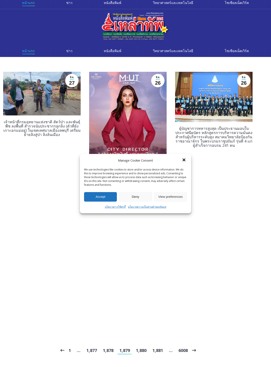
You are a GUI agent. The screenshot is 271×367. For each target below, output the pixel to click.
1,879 (124, 350)
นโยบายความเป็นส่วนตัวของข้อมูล (147, 207)
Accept (100, 196)
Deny (135, 196)
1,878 (108, 350)
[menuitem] (28, 51)
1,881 (157, 350)
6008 (183, 350)
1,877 (91, 350)
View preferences (170, 196)
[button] (184, 160)
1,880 (141, 350)
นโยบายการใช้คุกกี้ (115, 207)
